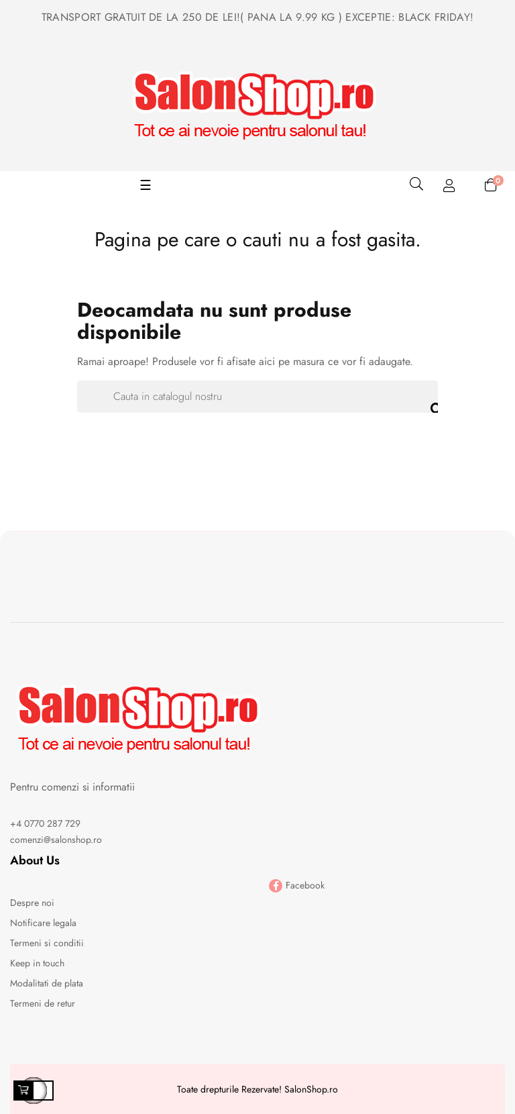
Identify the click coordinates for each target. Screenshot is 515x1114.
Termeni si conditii (47, 943)
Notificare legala (43, 922)
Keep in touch (37, 963)
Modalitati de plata (46, 983)
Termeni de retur (42, 1003)
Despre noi (32, 902)
